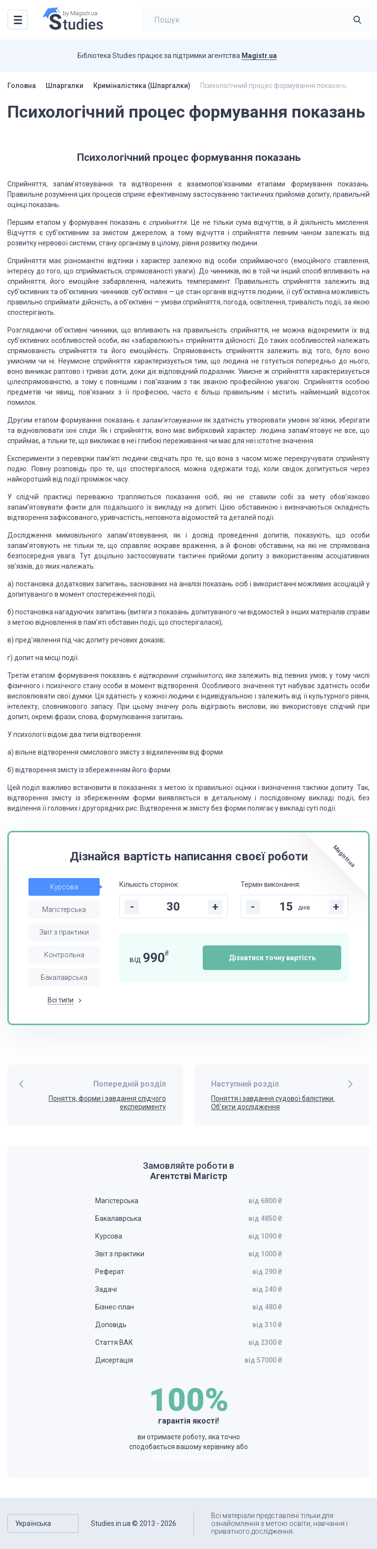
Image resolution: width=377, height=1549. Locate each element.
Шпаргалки (64, 86)
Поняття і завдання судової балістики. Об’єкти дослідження (273, 1102)
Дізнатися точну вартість (272, 958)
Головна (21, 86)
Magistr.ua (259, 56)
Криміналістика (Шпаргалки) (141, 86)
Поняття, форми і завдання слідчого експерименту (107, 1102)
